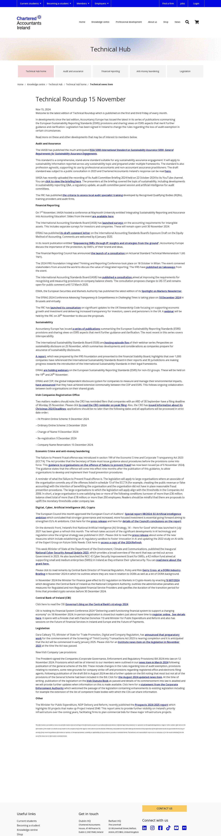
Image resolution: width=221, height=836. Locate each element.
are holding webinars (56, 370)
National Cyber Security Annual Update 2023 (62, 552)
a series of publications (86, 328)
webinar (169, 311)
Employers (102, 3)
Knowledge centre (100, 21)
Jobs (182, 3)
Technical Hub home (36, 71)
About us (152, 21)
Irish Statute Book (98, 680)
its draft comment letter (75, 233)
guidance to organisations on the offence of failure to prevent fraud (89, 465)
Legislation (185, 71)
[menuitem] (30, 3)
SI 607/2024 (172, 580)
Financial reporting (110, 71)
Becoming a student (59, 3)
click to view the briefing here (63, 181)
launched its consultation (65, 307)
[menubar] (79, 3)
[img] (187, 22)
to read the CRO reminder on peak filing (103, 405)
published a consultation (117, 277)
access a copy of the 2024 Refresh (121, 542)
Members (83, 3)
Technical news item (101, 82)
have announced (45, 384)
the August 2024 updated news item (140, 677)
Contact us (164, 808)
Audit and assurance (73, 71)
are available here (103, 216)
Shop (165, 21)
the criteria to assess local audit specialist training (92, 195)
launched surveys (112, 223)
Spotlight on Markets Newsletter (162, 291)
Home (82, 21)
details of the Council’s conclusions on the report (151, 521)
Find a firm (168, 3)
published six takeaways (160, 267)
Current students (31, 3)
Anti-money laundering (148, 71)
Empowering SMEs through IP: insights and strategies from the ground (116, 243)
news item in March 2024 (153, 662)
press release (99, 521)
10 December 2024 (170, 297)
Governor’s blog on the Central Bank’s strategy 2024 (96, 604)
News (177, 21)
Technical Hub (55, 82)
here (168, 171)
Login (196, 3)
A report (41, 356)
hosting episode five (117, 342)
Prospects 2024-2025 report (151, 704)
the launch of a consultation (108, 253)
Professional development (129, 21)
